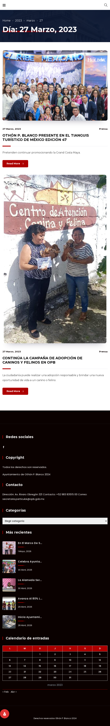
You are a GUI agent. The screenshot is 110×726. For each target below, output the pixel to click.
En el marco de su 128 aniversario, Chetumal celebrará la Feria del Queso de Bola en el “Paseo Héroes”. (30, 543)
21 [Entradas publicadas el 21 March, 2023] (25, 671)
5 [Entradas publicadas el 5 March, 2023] (100, 654)
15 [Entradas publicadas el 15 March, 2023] (40, 666)
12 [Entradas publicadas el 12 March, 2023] (100, 660)
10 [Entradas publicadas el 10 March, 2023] (70, 660)
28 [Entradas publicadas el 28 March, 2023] (24, 677)
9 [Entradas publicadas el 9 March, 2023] (55, 660)
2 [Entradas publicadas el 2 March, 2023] (55, 654)
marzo (31, 20)
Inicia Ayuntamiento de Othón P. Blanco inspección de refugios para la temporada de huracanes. (30, 617)
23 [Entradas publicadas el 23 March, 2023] (55, 671)
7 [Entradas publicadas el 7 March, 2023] (24, 660)
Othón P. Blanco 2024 (66, 718)
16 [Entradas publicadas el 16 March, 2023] (55, 666)
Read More (13, 163)
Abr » (14, 691)
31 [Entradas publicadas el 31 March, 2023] (70, 677)
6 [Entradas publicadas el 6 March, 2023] (10, 660)
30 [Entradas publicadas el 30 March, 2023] (55, 677)
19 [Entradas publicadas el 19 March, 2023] (100, 666)
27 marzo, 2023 (11, 129)
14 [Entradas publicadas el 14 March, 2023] (25, 666)
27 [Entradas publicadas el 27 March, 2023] (10, 677)
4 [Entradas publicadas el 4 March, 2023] (85, 654)
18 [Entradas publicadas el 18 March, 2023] (85, 666)
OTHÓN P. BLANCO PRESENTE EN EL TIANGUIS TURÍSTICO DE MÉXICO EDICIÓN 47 (45, 137)
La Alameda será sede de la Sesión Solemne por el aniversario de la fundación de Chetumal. (30, 580)
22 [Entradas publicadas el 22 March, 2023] (40, 671)
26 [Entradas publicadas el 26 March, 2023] (99, 671)
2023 (18, 20)
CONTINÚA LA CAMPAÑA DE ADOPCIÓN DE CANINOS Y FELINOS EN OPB (42, 360)
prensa (103, 129)
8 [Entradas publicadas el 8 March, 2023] (40, 660)
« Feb (5, 691)
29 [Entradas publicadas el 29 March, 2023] (40, 677)
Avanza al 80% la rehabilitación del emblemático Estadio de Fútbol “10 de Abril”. (30, 598)
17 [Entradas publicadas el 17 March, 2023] (70, 666)
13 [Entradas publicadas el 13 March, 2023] (10, 666)
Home (6, 20)
